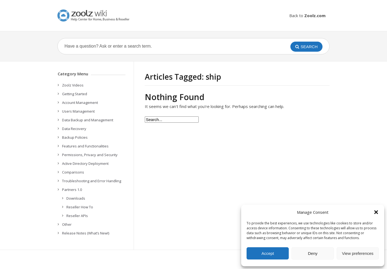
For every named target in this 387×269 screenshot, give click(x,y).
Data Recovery (74, 128)
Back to (307, 15)
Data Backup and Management (87, 120)
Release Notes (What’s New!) (85, 233)
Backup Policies (75, 137)
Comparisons (73, 172)
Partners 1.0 (72, 189)
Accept (268, 253)
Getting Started (74, 93)
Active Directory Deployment (85, 163)
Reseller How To (79, 207)
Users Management (78, 111)
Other (67, 224)
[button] (376, 212)
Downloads (75, 198)
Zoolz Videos (73, 85)
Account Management (80, 102)
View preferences (358, 253)
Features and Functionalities (85, 146)
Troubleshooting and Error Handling (91, 180)
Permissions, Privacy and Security (90, 154)
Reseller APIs (77, 215)
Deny (312, 253)
